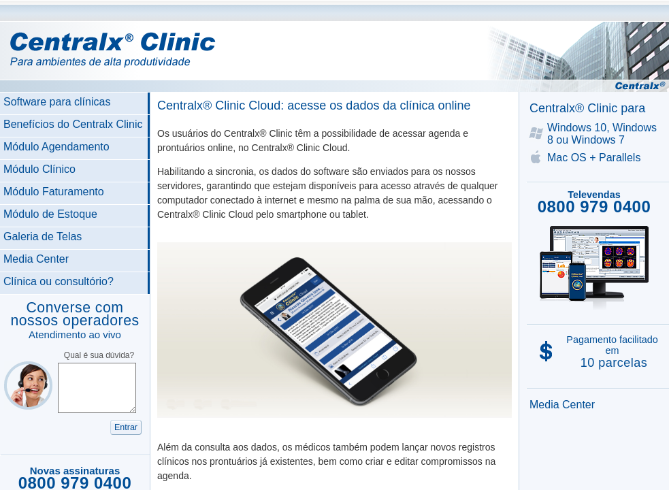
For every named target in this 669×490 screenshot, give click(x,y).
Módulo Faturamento (53, 191)
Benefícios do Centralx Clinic (73, 124)
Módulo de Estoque (50, 214)
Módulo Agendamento (56, 146)
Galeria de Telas (42, 236)
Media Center (36, 259)
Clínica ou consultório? (58, 281)
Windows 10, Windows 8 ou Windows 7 (602, 134)
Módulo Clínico (39, 169)
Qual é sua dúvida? (99, 355)
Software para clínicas (56, 102)
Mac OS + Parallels (593, 157)
